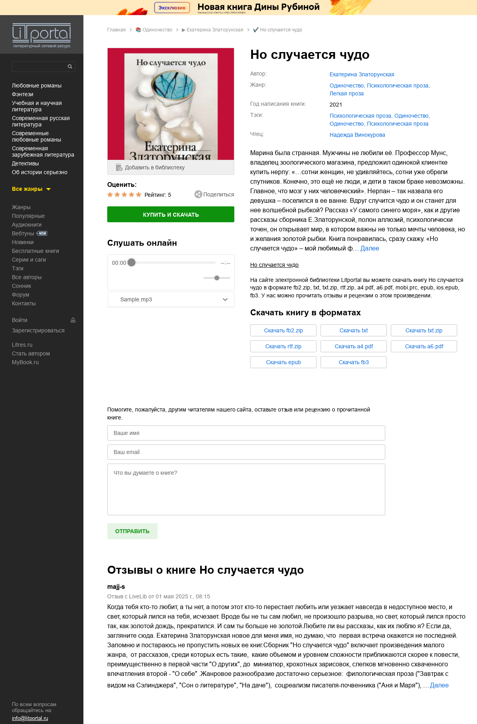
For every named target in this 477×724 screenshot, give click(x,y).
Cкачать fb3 (354, 362)
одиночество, (347, 85)
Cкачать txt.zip (424, 330)
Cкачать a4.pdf (354, 346)
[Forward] (155, 278)
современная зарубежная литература (43, 151)
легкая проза (347, 93)
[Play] (137, 278)
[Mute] (196, 278)
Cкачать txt (354, 330)
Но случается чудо (274, 265)
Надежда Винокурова (357, 135)
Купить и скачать (171, 215)
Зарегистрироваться (38, 330)
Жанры (21, 207)
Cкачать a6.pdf (424, 346)
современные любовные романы (36, 136)
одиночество (157, 30)
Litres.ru (22, 345)
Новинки (23, 242)
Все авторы (27, 277)
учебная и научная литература (37, 106)
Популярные (28, 216)
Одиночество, (347, 123)
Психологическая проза (398, 123)
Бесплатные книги (35, 251)
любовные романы (37, 85)
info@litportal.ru (30, 718)
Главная (116, 30)
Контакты (24, 303)
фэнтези (22, 94)
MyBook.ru (25, 362)
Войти (19, 320)
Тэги (17, 268)
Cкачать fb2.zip (283, 330)
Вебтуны (23, 233)
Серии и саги (29, 259)
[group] (171, 272)
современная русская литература (41, 121)
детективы (25, 163)
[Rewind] (120, 278)
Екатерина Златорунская (215, 30)
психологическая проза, (398, 85)
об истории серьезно (40, 172)
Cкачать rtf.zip (283, 346)
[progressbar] (173, 263)
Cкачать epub (283, 362)
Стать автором (31, 353)
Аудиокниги (27, 224)
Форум (20, 294)
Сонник (21, 286)
